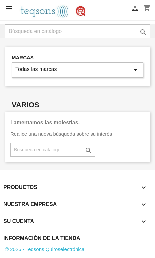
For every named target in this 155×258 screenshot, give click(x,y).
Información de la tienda (41, 238)
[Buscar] (77, 31)
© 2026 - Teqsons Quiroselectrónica (44, 249)
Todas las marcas (77, 70)
